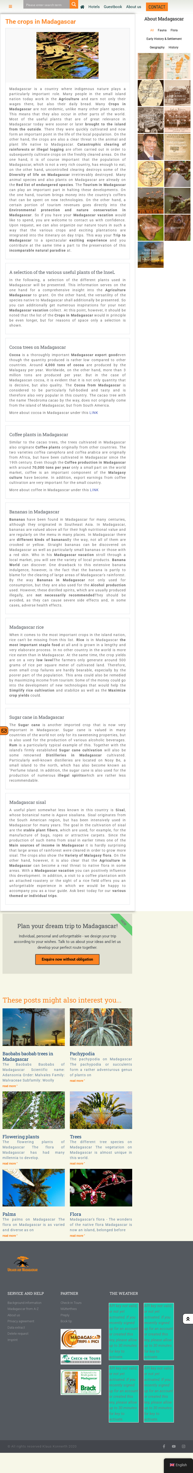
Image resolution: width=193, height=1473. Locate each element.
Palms (9, 1214)
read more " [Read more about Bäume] (77, 1163)
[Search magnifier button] (74, 4)
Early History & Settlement (164, 39)
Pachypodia (82, 1053)
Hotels (94, 7)
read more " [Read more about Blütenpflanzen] (10, 1163)
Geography (157, 47)
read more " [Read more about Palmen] (10, 1236)
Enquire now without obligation (67, 959)
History (173, 47)
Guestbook (113, 7)
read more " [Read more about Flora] (77, 1236)
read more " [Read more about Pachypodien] (77, 1081)
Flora (174, 30)
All (152, 30)
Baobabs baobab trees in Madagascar (28, 1056)
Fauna (162, 30)
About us (133, 7)
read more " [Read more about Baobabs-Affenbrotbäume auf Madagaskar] (10, 1086)
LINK (93, 413)
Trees (75, 1137)
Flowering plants (21, 1137)
